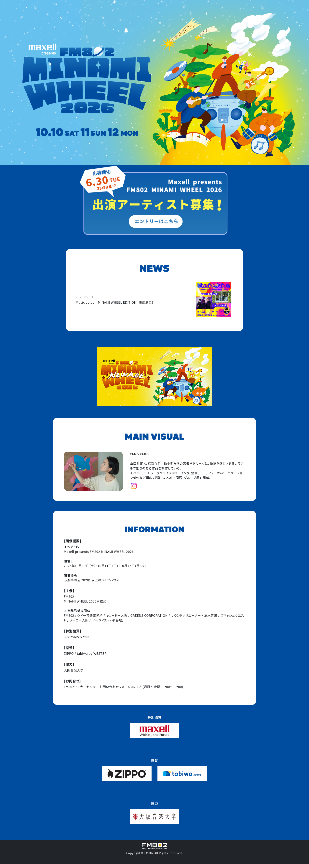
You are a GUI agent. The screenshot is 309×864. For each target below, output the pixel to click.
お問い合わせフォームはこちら (121, 686)
